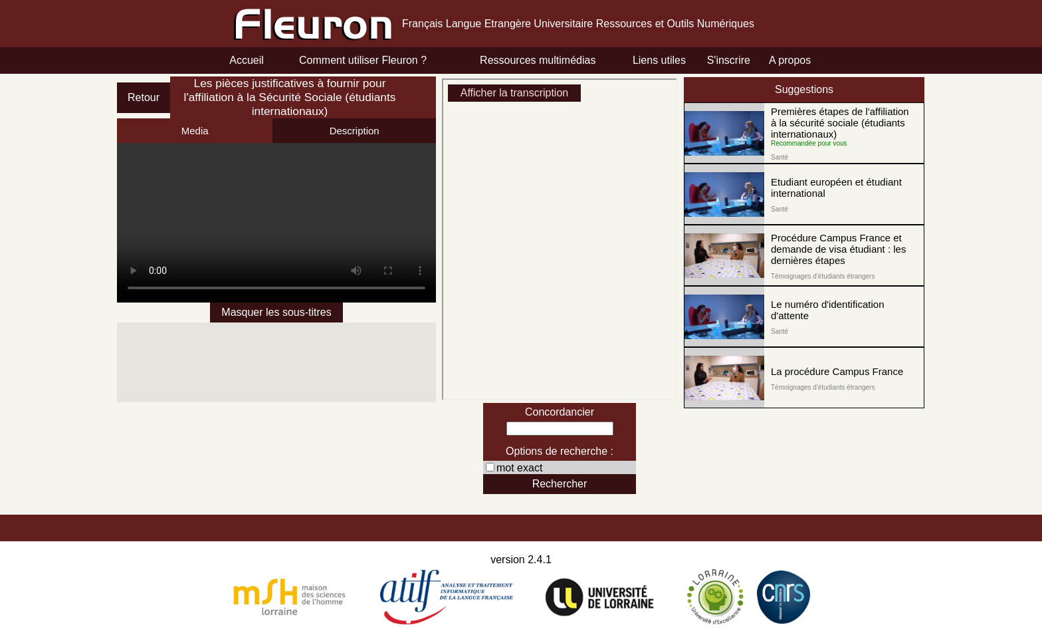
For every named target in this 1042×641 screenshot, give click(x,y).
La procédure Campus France (837, 371)
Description (354, 130)
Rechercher (559, 483)
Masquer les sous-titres (276, 312)
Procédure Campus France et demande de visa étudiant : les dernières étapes (838, 249)
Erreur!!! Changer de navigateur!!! (276, 223)
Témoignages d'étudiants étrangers (823, 276)
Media (195, 130)
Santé (779, 157)
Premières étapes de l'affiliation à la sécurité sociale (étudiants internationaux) (840, 123)
